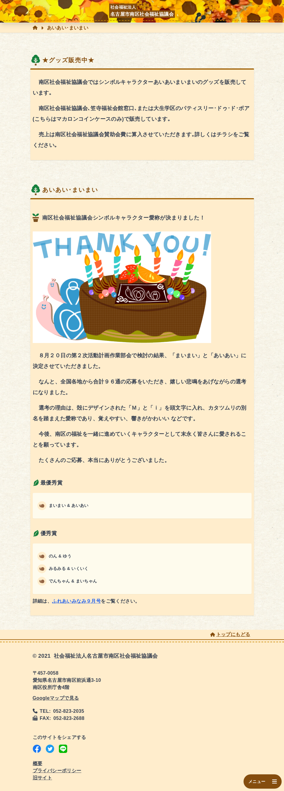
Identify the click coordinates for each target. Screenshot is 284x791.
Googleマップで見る (56, 698)
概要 (38, 763)
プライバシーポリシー (57, 770)
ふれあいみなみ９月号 (76, 601)
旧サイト (42, 777)
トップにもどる (230, 634)
